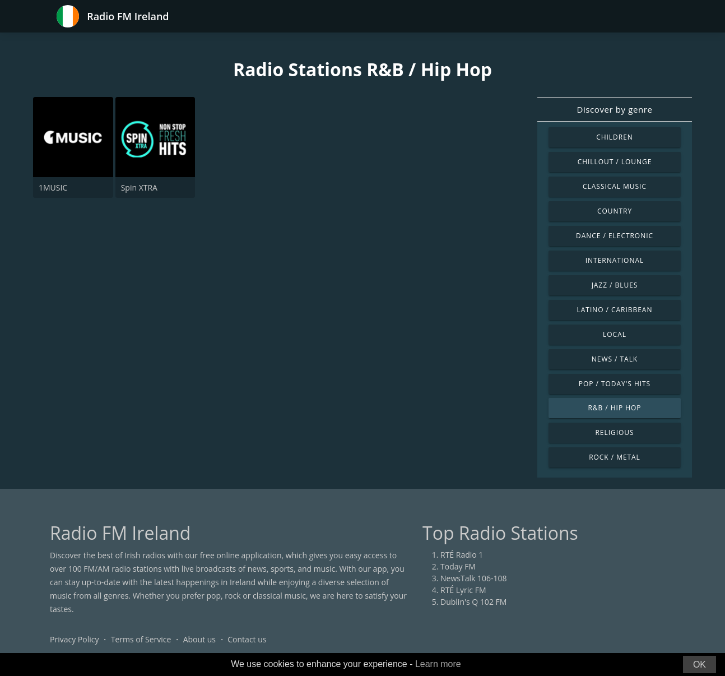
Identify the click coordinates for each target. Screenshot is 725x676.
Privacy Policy (74, 639)
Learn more (438, 664)
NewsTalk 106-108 (473, 578)
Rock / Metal (614, 457)
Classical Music (615, 186)
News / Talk (615, 359)
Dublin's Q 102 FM (473, 601)
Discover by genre (614, 109)
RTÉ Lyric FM (463, 590)
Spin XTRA (139, 187)
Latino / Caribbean (615, 309)
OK (699, 664)
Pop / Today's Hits (614, 383)
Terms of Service (141, 639)
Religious (614, 432)
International (614, 260)
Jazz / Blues (615, 285)
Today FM (458, 566)
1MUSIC (53, 187)
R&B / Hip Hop (615, 408)
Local (614, 334)
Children (614, 137)
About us (199, 639)
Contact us (246, 639)
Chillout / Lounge (615, 161)
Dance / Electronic (614, 235)
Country (614, 211)
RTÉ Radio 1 (461, 554)
